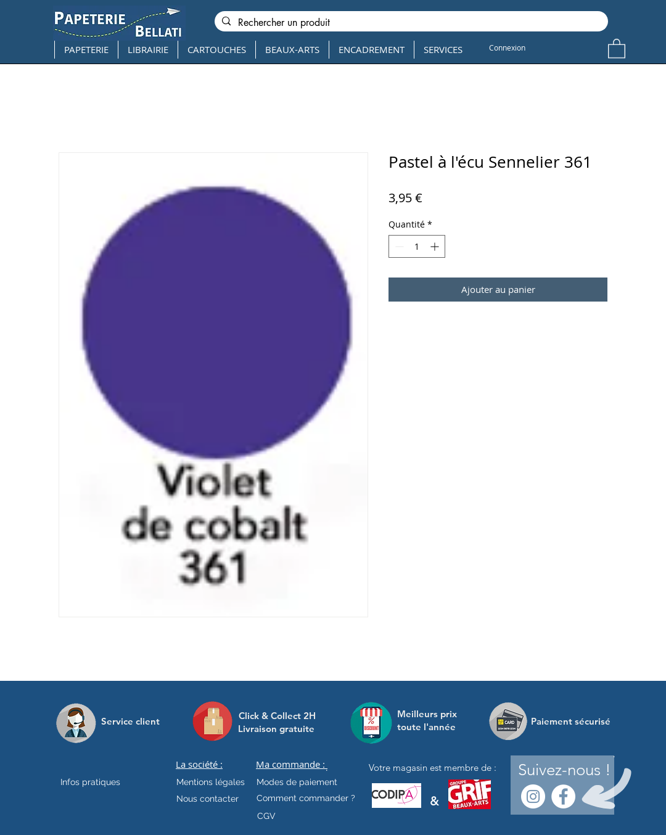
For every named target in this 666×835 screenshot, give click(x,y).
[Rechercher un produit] (410, 23)
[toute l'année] (431, 726)
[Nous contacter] (207, 798)
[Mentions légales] (210, 782)
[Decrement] (398, 246)
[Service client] (130, 721)
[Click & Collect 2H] (277, 715)
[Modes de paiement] (297, 782)
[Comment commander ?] (306, 798)
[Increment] (435, 246)
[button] (616, 48)
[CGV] (266, 816)
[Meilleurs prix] (428, 713)
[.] (326, 767)
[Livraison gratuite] (276, 728)
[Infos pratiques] (101, 782)
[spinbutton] (417, 246)
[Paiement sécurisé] (570, 721)
